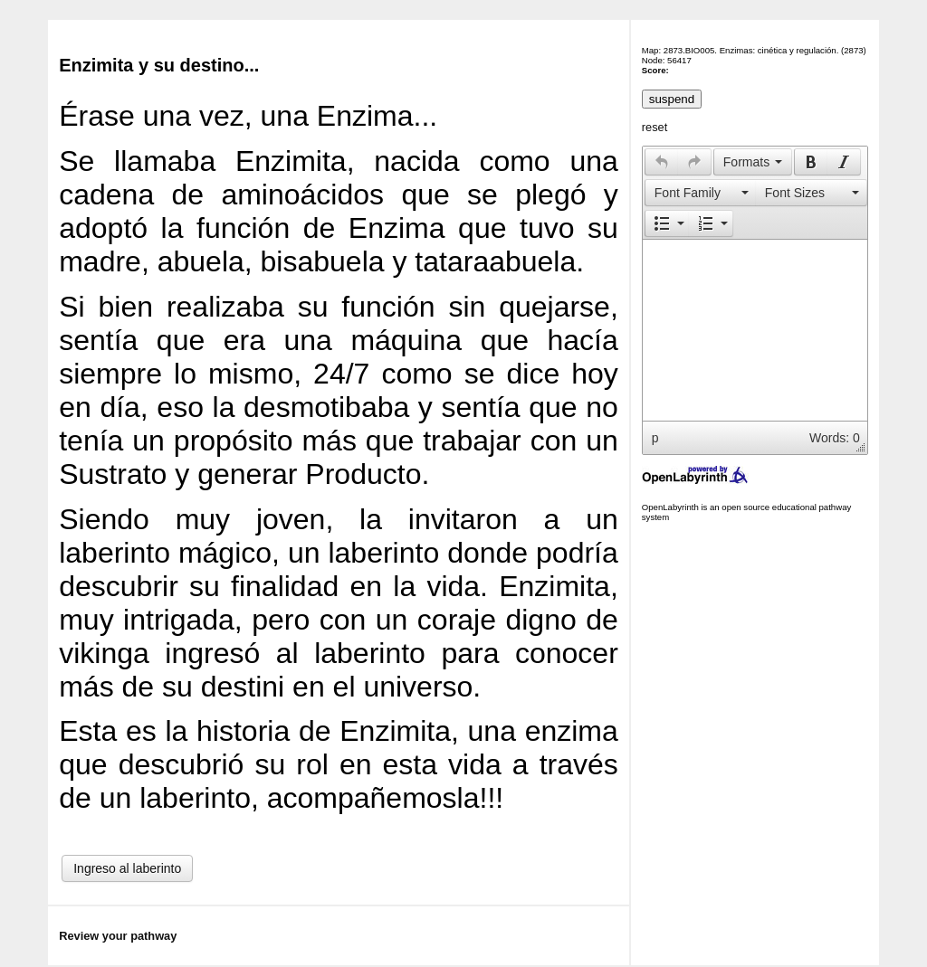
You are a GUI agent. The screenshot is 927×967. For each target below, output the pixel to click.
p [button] (655, 438)
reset (654, 127)
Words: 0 (834, 438)
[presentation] (661, 162)
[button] (661, 161)
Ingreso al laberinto (127, 868)
